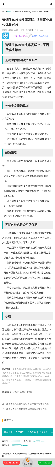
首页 (4, 11)
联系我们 (32, 432)
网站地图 (8, 432)
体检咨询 (29, 30)
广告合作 (43, 432)
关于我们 (20, 432)
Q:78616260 (11, 463)
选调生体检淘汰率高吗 (23, 392)
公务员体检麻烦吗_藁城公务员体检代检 (28, 409)
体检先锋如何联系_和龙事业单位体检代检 (29, 404)
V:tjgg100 (45, 463)
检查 (9, 11)
